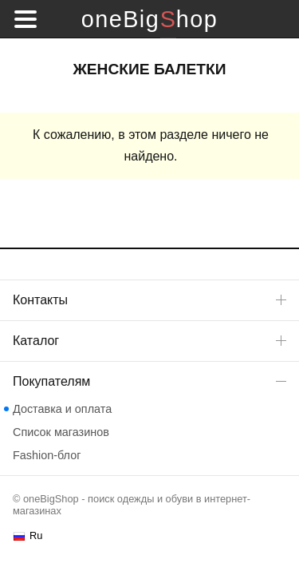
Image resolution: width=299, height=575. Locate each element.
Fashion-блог (47, 455)
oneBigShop (149, 19)
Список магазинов (61, 432)
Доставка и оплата (62, 408)
